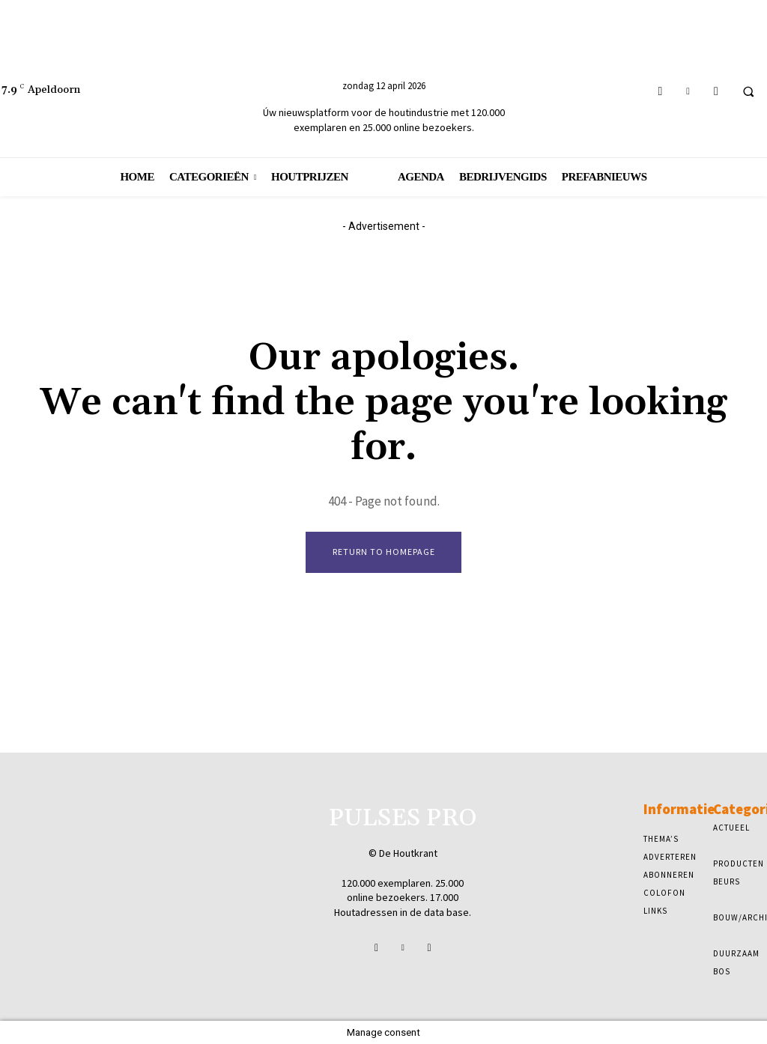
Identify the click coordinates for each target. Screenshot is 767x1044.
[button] (748, 91)
